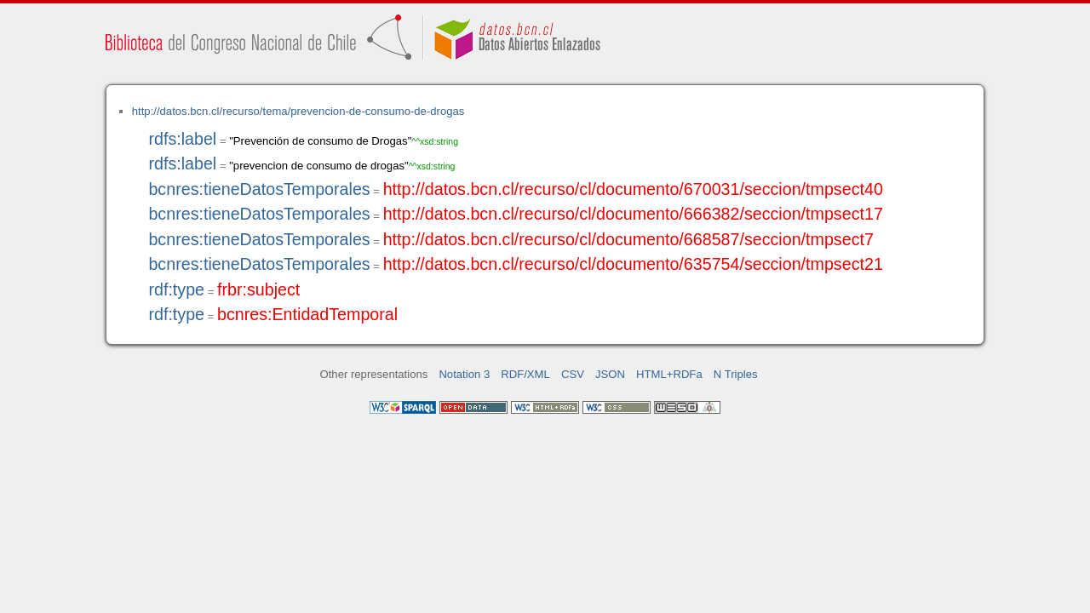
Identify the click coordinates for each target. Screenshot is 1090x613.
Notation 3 (464, 374)
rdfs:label (182, 138)
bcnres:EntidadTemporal (307, 314)
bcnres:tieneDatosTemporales (259, 189)
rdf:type (176, 289)
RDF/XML (525, 374)
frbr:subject (258, 289)
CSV (572, 374)
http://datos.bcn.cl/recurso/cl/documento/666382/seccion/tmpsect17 (633, 213)
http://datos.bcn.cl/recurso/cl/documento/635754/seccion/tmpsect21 (633, 264)
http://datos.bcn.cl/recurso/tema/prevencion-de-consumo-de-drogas (298, 111)
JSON (610, 374)
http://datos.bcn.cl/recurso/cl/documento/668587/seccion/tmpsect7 (628, 239)
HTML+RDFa (669, 374)
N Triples (736, 374)
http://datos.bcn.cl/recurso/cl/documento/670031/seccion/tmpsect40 (633, 189)
